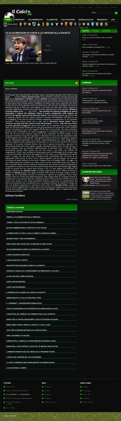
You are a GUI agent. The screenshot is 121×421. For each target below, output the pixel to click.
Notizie (73, 7)
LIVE (113, 20)
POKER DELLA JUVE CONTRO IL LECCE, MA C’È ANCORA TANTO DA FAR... (32, 346)
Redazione (114, 7)
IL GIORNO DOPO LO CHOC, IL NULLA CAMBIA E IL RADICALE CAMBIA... (31, 233)
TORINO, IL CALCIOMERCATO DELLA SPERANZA (23, 217)
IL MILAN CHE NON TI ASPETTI (17, 260)
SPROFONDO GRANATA (14, 212)
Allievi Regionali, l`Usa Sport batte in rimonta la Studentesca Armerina (97, 132)
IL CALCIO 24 (10, 387)
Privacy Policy (22, 416)
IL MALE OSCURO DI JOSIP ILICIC (18, 255)
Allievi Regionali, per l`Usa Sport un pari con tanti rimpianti (96, 112)
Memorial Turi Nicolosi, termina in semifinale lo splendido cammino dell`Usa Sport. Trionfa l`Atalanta (97, 143)
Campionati (19, 20)
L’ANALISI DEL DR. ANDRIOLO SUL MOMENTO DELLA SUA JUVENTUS (30, 314)
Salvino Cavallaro (71, 199)
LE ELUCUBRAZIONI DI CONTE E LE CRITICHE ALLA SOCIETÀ (27, 249)
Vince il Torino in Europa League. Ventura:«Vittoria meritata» (92, 122)
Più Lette (95, 30)
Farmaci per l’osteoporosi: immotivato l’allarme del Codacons (97, 91)
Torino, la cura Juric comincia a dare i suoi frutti (97, 37)
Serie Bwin (86, 398)
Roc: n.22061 (10, 408)
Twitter (90, 7)
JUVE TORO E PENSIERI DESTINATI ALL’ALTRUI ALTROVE (26, 330)
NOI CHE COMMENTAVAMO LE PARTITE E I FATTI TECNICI (26, 228)
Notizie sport (47, 50)
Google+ (98, 7)
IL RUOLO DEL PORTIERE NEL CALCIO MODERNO (23, 357)
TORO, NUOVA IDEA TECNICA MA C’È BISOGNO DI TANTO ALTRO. (29, 244)
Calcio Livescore (88, 402)
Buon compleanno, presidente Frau (93, 47)
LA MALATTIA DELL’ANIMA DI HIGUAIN (19, 276)
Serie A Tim (86, 394)
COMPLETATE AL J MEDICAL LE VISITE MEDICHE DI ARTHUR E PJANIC (31, 341)
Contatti (46, 391)
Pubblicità (47, 398)
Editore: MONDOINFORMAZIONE (17, 391)
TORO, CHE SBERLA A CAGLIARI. (18, 335)
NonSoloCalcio (85, 20)
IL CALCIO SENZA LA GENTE (16, 368)
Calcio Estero (68, 20)
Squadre (85, 387)
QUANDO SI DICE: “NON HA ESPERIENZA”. (21, 238)
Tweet (48, 45)
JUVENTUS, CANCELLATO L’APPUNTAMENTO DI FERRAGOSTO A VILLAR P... (33, 271)
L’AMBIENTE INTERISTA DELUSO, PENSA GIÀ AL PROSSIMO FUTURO (30, 352)
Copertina (85, 30)
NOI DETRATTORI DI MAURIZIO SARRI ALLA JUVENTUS (25, 265)
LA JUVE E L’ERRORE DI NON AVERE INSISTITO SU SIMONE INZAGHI (30, 362)
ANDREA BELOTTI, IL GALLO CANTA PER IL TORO (23, 298)
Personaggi (86, 391)
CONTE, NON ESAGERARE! (15, 282)
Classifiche (106, 30)
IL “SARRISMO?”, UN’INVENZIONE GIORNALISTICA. (24, 303)
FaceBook (82, 7)
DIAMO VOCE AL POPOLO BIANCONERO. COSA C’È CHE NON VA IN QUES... (32, 319)
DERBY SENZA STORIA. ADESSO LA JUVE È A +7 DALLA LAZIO (28, 325)
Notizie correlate (15, 207)
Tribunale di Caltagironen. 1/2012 (13, 403)
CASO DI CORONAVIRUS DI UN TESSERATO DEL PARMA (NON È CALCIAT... (32, 309)
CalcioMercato (35, 20)
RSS (106, 7)
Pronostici (102, 20)
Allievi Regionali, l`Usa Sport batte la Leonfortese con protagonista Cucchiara (95, 101)
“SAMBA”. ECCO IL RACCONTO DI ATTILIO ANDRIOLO (25, 222)
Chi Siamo (47, 387)
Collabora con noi (50, 402)
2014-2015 (12, 24)
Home (7, 20)
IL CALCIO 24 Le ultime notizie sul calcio (17, 15)
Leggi (84, 39)
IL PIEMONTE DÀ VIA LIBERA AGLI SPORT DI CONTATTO (26, 292)
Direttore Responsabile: (19, 398)
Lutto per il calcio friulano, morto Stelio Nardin (96, 166)
